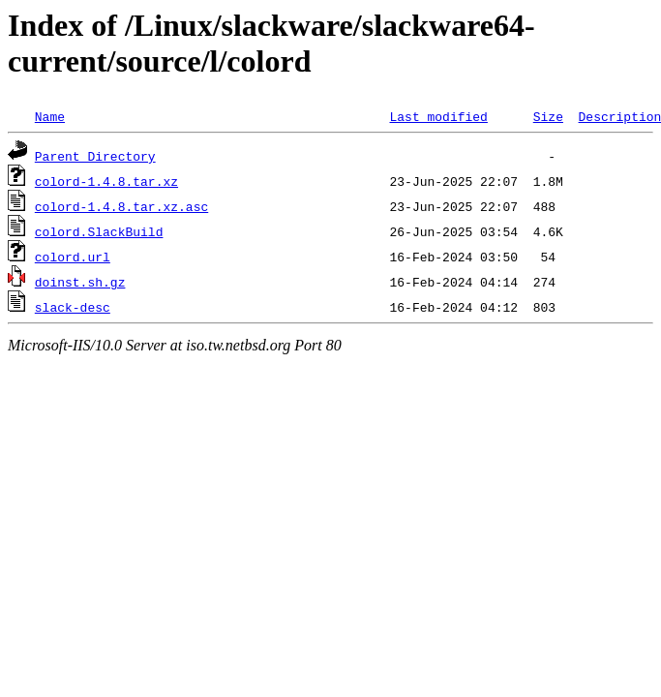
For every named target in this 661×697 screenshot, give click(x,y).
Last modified (438, 116)
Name (50, 116)
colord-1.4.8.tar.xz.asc (121, 206)
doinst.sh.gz (80, 281)
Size (548, 116)
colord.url (72, 256)
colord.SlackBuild (99, 231)
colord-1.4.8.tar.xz (106, 181)
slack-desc (72, 307)
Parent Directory (95, 156)
